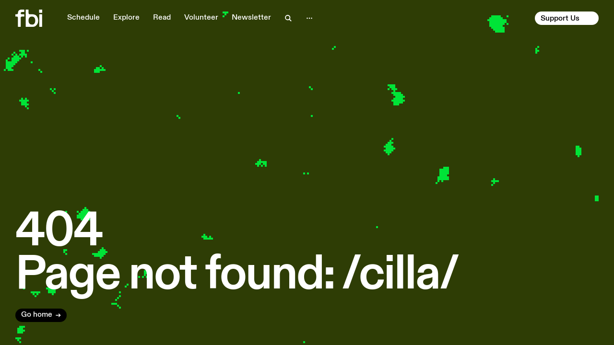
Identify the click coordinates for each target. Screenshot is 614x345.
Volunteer (201, 18)
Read (162, 18)
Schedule (83, 18)
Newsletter (251, 18)
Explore (126, 18)
